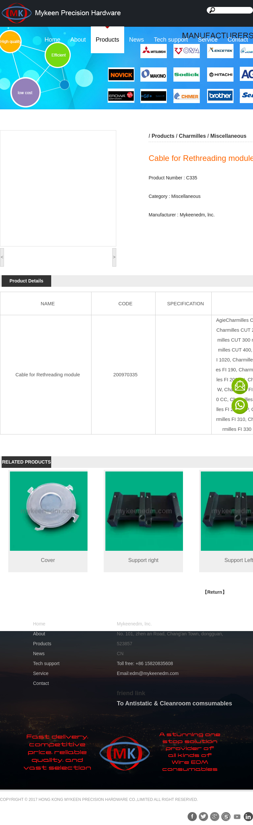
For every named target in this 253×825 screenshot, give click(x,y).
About (78, 39)
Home (52, 39)
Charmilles (192, 136)
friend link (131, 693)
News (136, 39)
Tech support (171, 39)
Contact (238, 39)
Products (107, 39)
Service (208, 39)
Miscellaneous (228, 136)
